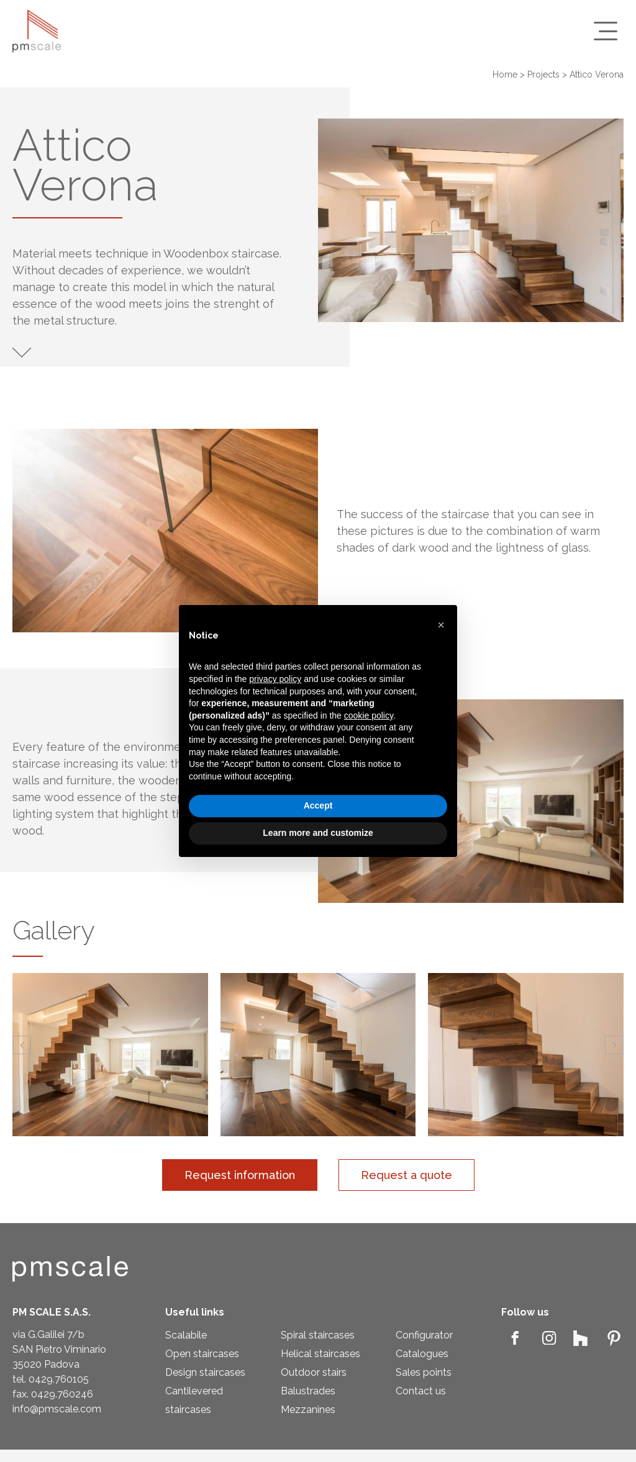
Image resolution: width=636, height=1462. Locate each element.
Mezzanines (308, 1409)
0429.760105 (59, 1379)
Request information (239, 1175)
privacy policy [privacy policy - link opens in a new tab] (275, 679)
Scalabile (186, 1335)
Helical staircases (320, 1354)
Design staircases (205, 1372)
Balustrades (308, 1391)
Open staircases (202, 1354)
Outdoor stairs (314, 1372)
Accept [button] (318, 805)
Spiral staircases (318, 1335)
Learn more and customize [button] (318, 833)
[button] (21, 1045)
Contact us (421, 1391)
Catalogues (422, 1354)
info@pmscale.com (56, 1409)
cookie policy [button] (368, 715)
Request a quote (406, 1175)
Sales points (424, 1372)
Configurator (424, 1335)
